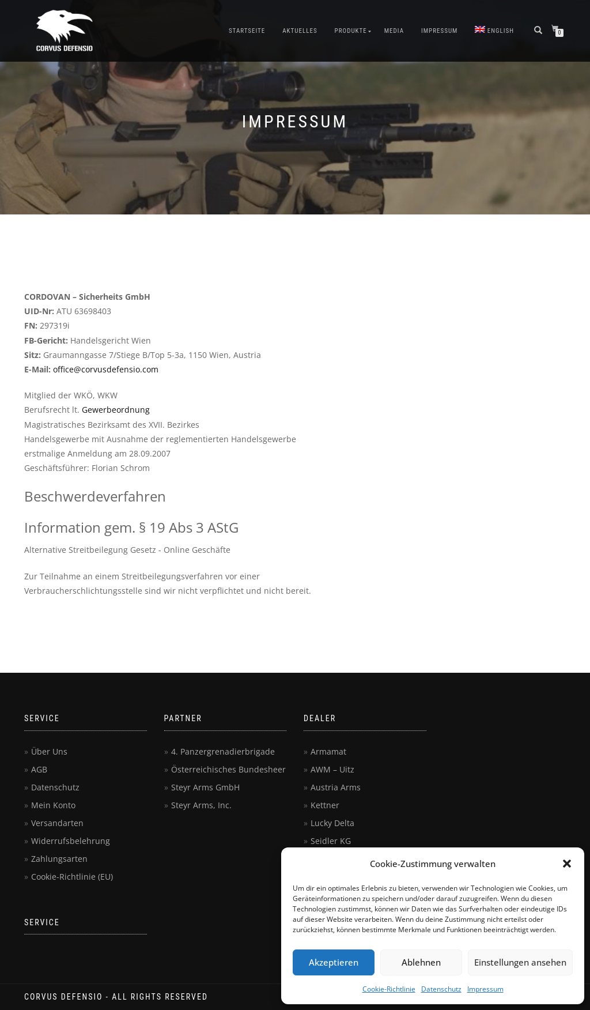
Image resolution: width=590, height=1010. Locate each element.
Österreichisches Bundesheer (228, 769)
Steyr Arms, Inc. (201, 805)
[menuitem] (494, 31)
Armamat (328, 751)
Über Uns (49, 751)
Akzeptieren (333, 962)
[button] (567, 863)
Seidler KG (331, 840)
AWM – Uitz (332, 769)
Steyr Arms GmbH (205, 787)
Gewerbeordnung (116, 409)
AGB (39, 769)
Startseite (247, 31)
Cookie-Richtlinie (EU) (72, 876)
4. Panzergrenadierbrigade (223, 751)
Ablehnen (421, 962)
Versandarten (57, 822)
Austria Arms (336, 787)
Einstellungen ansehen (520, 962)
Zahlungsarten (59, 858)
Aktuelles (299, 31)
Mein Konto (53, 805)
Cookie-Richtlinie (388, 989)
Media (394, 31)
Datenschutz (441, 989)
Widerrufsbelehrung (70, 840)
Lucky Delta (332, 822)
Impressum (485, 989)
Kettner (325, 805)
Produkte (351, 31)
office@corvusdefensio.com (105, 369)
